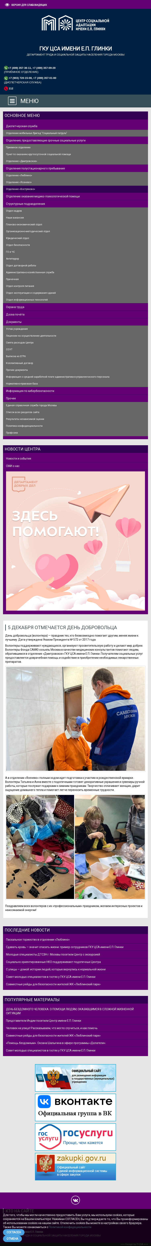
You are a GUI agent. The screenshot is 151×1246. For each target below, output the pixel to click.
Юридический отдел (17, 238)
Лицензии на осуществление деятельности (31, 335)
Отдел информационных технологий (27, 299)
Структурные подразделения (25, 203)
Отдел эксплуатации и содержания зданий (31, 293)
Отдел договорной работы (21, 265)
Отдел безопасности (18, 245)
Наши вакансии (15, 217)
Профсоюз (12, 432)
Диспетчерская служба (21, 126)
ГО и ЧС (10, 251)
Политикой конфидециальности (70, 1227)
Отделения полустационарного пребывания (35, 168)
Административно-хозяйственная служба (30, 272)
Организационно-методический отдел (28, 231)
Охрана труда (15, 307)
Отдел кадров (14, 210)
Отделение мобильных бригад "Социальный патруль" (36, 133)
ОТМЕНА (12, 1238)
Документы (13, 322)
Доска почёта (15, 314)
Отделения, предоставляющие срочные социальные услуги (46, 140)
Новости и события (18, 458)
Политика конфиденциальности (24, 426)
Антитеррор (12, 258)
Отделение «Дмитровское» (21, 161)
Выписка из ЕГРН (16, 356)
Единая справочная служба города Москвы (31, 405)
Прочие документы (17, 370)
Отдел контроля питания (20, 286)
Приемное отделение (18, 147)
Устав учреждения (17, 329)
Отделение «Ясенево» (19, 182)
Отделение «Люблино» (19, 175)
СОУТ (9, 349)
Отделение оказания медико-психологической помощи (43, 196)
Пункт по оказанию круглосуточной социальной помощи (38, 154)
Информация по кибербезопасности (30, 391)
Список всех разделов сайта (22, 412)
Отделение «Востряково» (20, 189)
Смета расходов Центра (20, 342)
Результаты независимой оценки (25, 419)
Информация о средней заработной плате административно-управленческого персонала (57, 376)
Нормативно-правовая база (22, 383)
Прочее (11, 398)
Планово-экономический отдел (24, 224)
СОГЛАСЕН (14, 1232)
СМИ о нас (12, 466)
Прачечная (12, 279)
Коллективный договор (19, 363)
